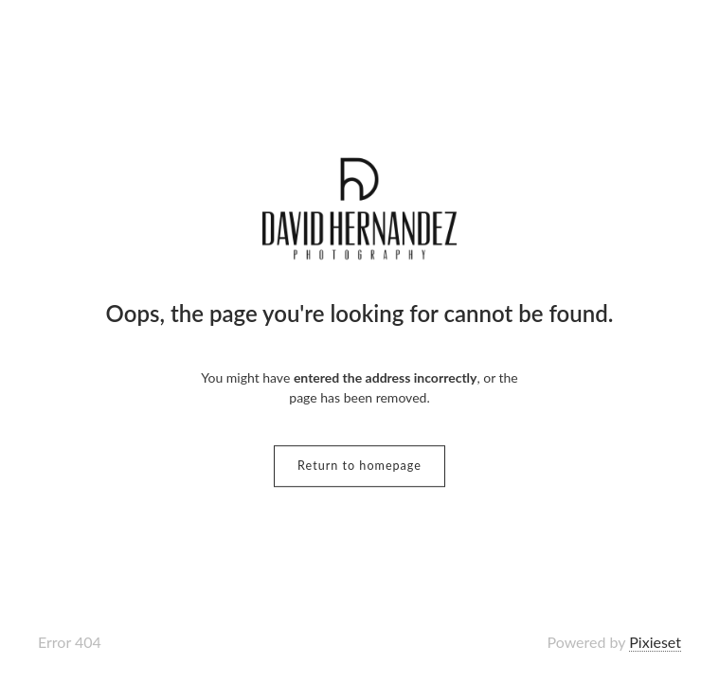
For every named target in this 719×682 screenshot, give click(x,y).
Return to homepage (359, 465)
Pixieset (655, 642)
